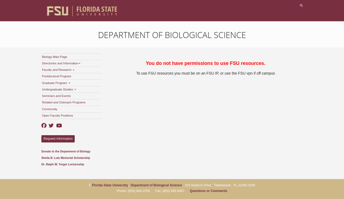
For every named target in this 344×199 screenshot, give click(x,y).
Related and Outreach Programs (63, 102)
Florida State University (110, 185)
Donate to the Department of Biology (66, 151)
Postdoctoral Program (56, 76)
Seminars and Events (56, 95)
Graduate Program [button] (56, 83)
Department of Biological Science (172, 34)
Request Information (58, 139)
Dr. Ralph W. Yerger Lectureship (62, 164)
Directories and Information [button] (61, 63)
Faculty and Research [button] (58, 69)
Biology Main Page (54, 56)
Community (49, 109)
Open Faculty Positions (57, 115)
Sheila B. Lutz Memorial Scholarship (65, 157)
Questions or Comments (208, 191)
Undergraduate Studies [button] (59, 89)
